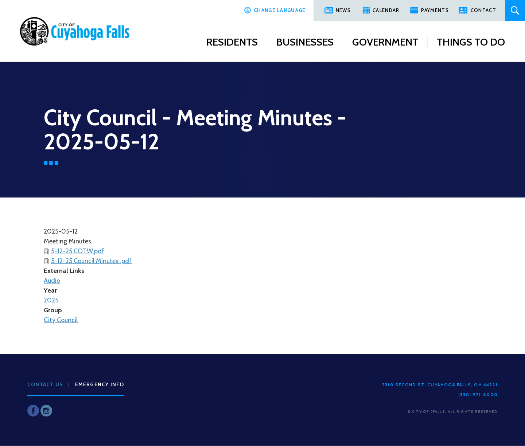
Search (515, 10)
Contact (483, 10)
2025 (51, 300)
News (343, 10)
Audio (52, 281)
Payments (434, 10)
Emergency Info (99, 384)
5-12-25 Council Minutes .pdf (91, 261)
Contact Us (45, 384)
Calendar (386, 10)
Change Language (280, 10)
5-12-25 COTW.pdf (77, 251)
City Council (61, 320)
